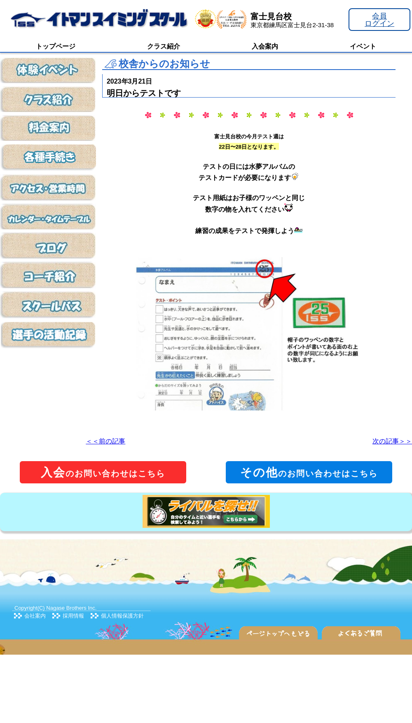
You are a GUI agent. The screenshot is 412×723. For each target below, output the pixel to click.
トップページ (55, 46)
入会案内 (265, 46)
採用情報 (73, 616)
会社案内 (35, 616)
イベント (363, 46)
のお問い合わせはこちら (103, 472)
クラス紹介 (163, 46)
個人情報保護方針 (122, 616)
